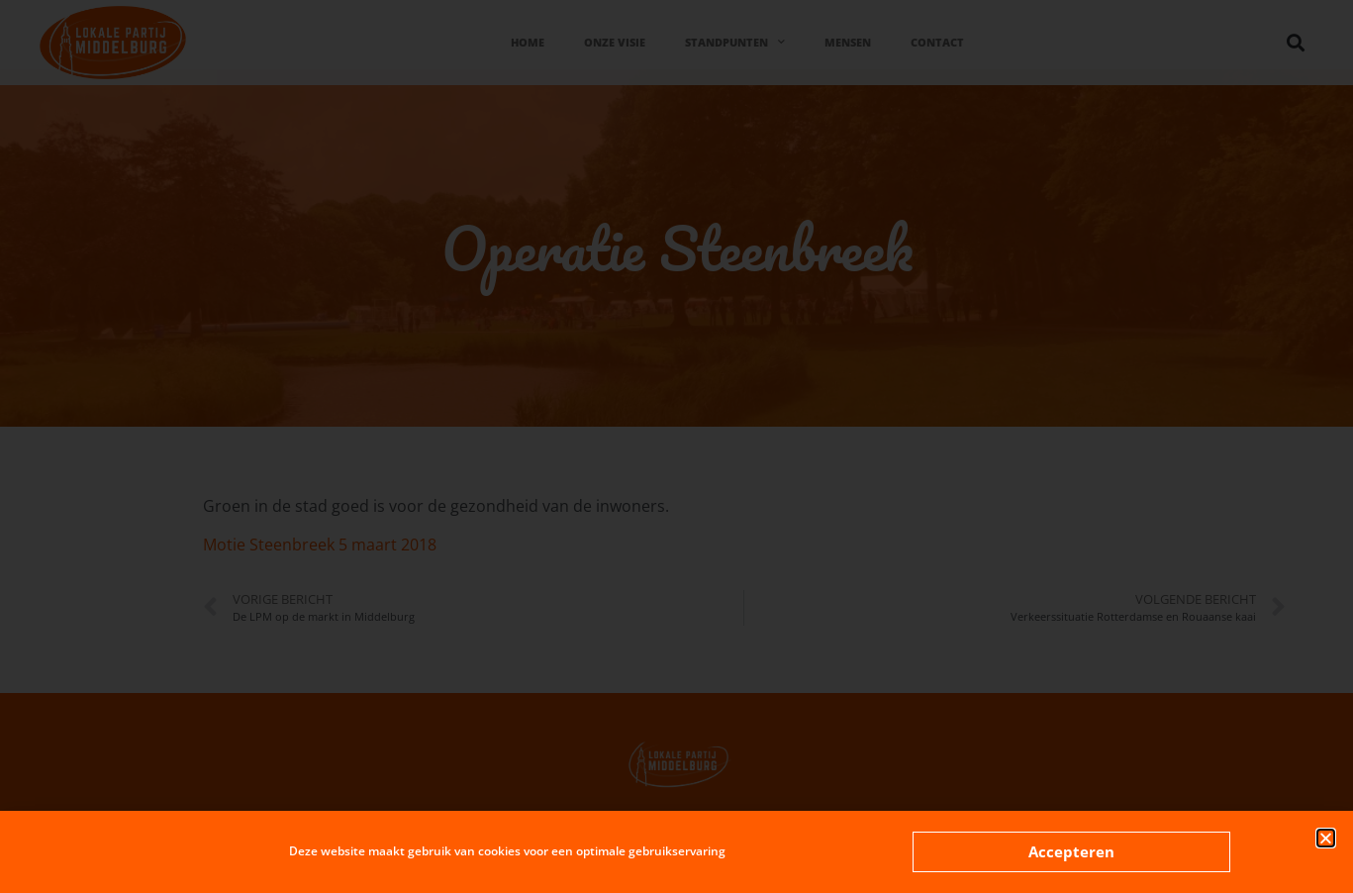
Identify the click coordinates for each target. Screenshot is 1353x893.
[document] (676, 446)
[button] (1325, 838)
